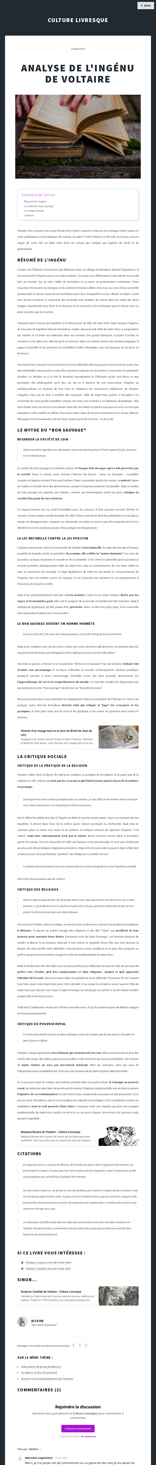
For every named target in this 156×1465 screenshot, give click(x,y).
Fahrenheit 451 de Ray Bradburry (41, 1366)
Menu (147, 5)
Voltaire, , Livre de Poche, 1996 (48, 1262)
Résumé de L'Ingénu (35, 201)
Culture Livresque (78, 20)
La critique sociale (34, 210)
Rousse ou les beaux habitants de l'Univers (47, 1378)
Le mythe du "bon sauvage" (39, 206)
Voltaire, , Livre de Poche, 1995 (48, 1268)
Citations (29, 215)
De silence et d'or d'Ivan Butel (39, 1372)
